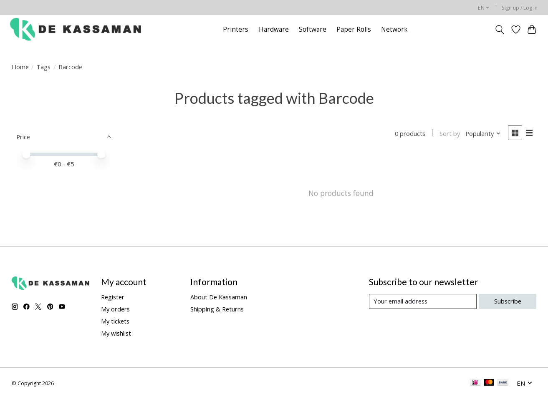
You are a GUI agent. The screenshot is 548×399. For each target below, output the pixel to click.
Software (312, 29)
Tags (43, 67)
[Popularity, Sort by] (483, 133)
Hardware (274, 29)
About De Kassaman (218, 297)
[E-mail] (423, 301)
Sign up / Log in (520, 7)
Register (112, 297)
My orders (115, 309)
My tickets (115, 321)
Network (394, 29)
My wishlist (116, 333)
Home (20, 67)
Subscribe (507, 301)
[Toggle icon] (499, 29)
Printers (235, 29)
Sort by (449, 133)
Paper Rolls (353, 29)
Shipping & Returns (217, 309)
